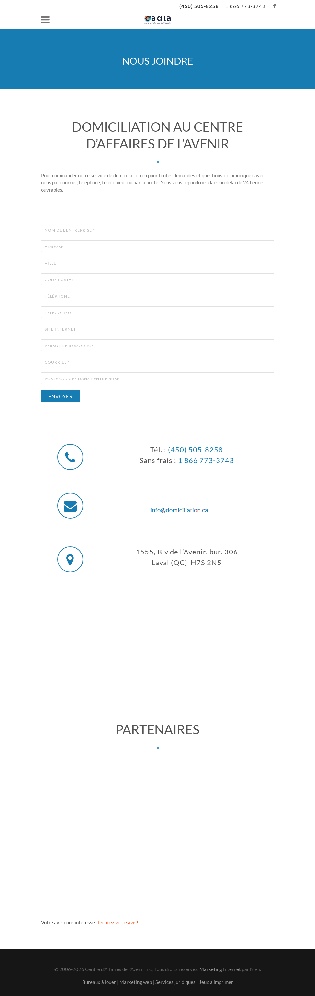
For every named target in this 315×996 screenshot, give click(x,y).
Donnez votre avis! (118, 922)
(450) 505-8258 (199, 6)
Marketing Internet (220, 969)
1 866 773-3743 (245, 6)
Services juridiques (175, 982)
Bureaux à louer (99, 982)
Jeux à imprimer (216, 982)
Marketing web (135, 982)
